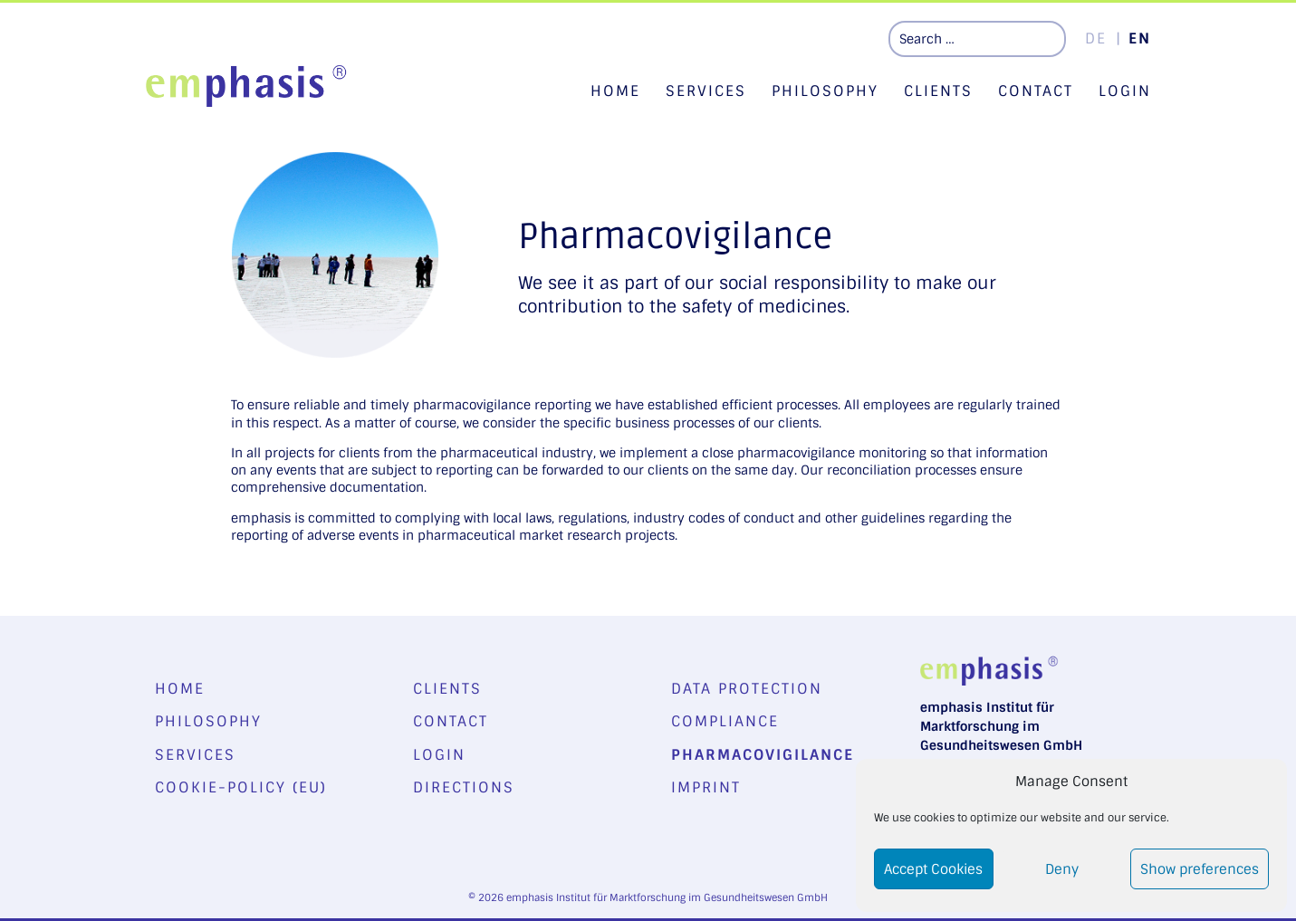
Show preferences (1199, 869)
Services (706, 91)
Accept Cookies (933, 869)
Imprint (706, 787)
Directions (463, 787)
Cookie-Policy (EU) (241, 787)
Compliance (725, 721)
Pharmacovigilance (762, 754)
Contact (1035, 91)
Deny (1062, 869)
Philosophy (825, 91)
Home (615, 91)
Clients (938, 91)
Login (1125, 91)
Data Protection (746, 688)
